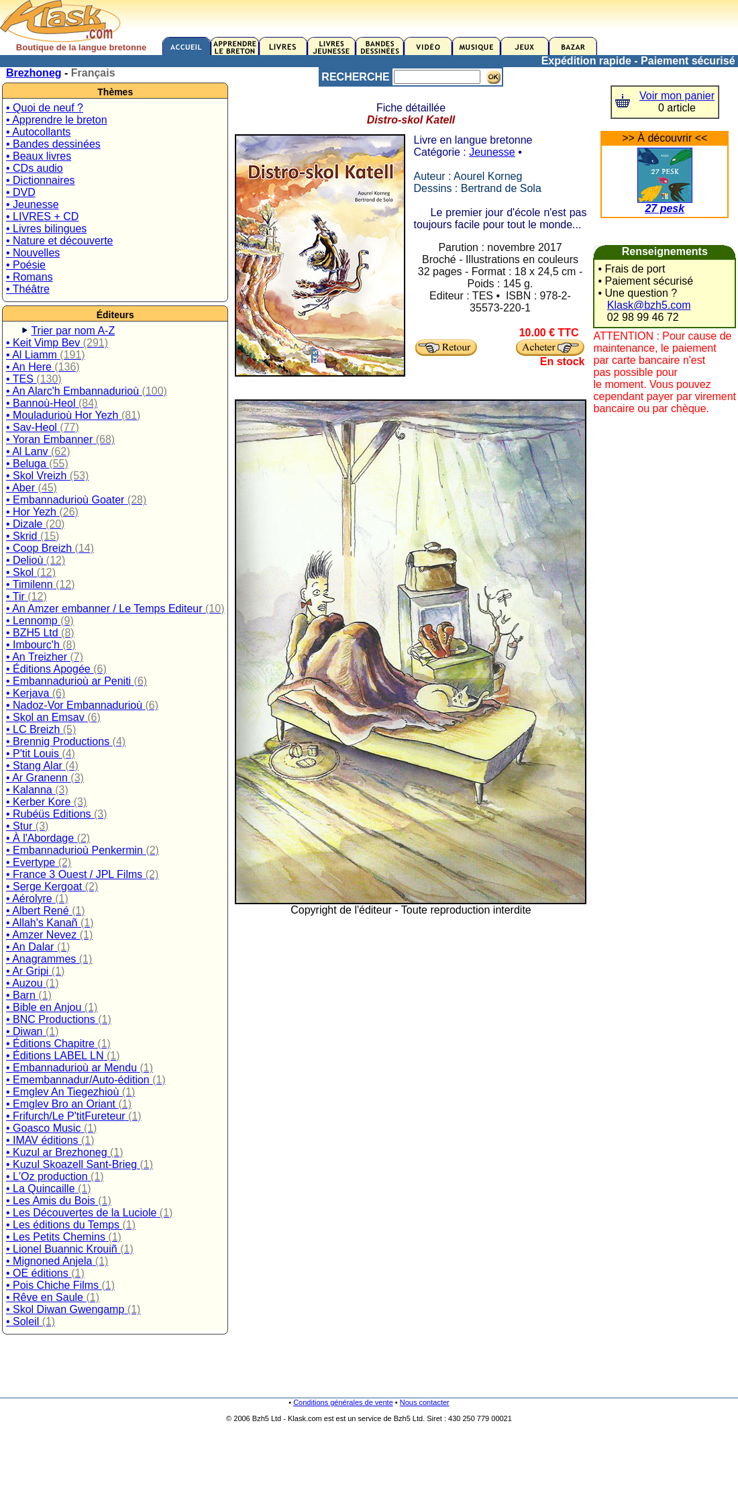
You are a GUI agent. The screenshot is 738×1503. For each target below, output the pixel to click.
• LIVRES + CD (42, 216)
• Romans (29, 277)
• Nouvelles (33, 252)
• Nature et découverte (59, 240)
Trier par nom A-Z (73, 330)
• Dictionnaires (40, 180)
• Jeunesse (32, 204)
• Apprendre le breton (56, 120)
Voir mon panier (677, 95)
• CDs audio (34, 168)
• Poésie (26, 265)
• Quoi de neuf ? (44, 107)
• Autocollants (38, 132)
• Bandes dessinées (53, 144)
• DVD (21, 192)
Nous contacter (425, 1402)
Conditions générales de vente (343, 1402)
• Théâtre (28, 289)
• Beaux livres (38, 156)
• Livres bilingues (46, 228)
